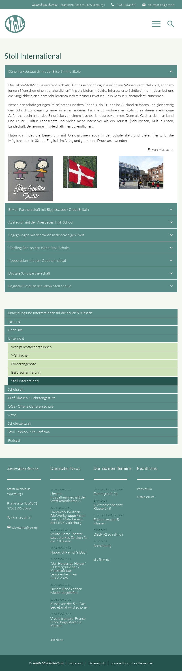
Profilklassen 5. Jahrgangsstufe (31, 398)
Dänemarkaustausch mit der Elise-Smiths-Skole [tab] (91, 72)
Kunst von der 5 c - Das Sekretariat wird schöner (69, 605)
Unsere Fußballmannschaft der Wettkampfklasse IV (68, 497)
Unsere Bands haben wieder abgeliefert (66, 590)
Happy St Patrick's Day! (68, 552)
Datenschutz (145, 497)
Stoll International (25, 381)
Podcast (14, 440)
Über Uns (15, 330)
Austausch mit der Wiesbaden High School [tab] (91, 222)
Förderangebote (23, 364)
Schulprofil (16, 389)
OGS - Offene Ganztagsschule (31, 406)
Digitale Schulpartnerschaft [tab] (91, 274)
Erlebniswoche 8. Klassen (107, 521)
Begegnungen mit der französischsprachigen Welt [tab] (91, 235)
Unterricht (16, 338)
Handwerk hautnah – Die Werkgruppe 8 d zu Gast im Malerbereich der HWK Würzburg (68, 517)
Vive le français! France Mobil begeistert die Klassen (68, 622)
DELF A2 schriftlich (108, 534)
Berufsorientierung (26, 372)
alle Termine (101, 559)
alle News (56, 639)
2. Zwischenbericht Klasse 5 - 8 (108, 506)
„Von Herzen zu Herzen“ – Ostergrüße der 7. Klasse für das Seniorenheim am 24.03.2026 (68, 570)
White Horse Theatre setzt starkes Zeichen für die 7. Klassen (69, 537)
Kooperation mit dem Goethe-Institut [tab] (91, 261)
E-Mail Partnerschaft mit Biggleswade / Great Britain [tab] (91, 210)
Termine (14, 321)
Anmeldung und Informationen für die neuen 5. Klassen (50, 313)
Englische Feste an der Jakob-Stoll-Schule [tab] (91, 286)
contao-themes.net (140, 663)
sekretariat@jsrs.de (161, 4)
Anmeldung (102, 545)
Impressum (144, 489)
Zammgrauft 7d (106, 493)
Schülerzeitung (19, 423)
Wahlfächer (20, 355)
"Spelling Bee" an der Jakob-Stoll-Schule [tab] (91, 248)
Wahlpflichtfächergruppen (31, 347)
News (12, 415)
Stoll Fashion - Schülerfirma (29, 432)
